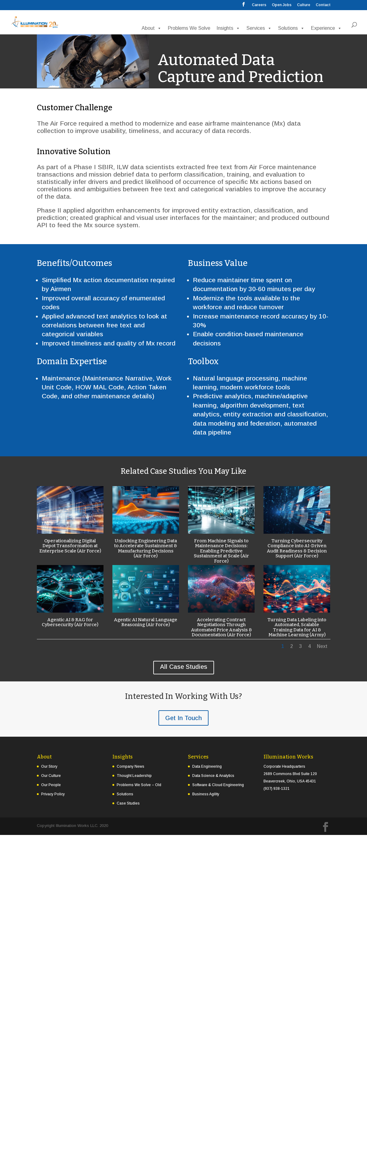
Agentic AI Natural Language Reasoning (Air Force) (145, 622)
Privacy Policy (53, 794)
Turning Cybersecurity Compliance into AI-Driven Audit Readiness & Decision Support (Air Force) (297, 548)
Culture (303, 5)
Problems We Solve (189, 27)
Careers (259, 5)
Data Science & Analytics (213, 776)
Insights (228, 28)
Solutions (291, 28)
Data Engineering (207, 766)
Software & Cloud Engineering (218, 785)
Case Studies (128, 803)
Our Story (49, 766)
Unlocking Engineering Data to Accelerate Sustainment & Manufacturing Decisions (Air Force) (145, 548)
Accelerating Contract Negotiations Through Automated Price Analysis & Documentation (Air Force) (221, 627)
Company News (130, 766)
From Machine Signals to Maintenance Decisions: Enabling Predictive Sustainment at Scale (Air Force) (221, 551)
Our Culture (51, 776)
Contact (323, 5)
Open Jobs (281, 5)
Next (322, 646)
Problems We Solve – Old (139, 785)
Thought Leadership (134, 776)
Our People (51, 785)
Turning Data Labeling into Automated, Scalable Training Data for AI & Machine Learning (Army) (296, 627)
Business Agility (205, 794)
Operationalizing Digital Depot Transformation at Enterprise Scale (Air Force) (70, 546)
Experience (326, 28)
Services (259, 28)
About (152, 28)
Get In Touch (183, 718)
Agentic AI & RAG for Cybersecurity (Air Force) (70, 622)
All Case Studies (183, 666)
